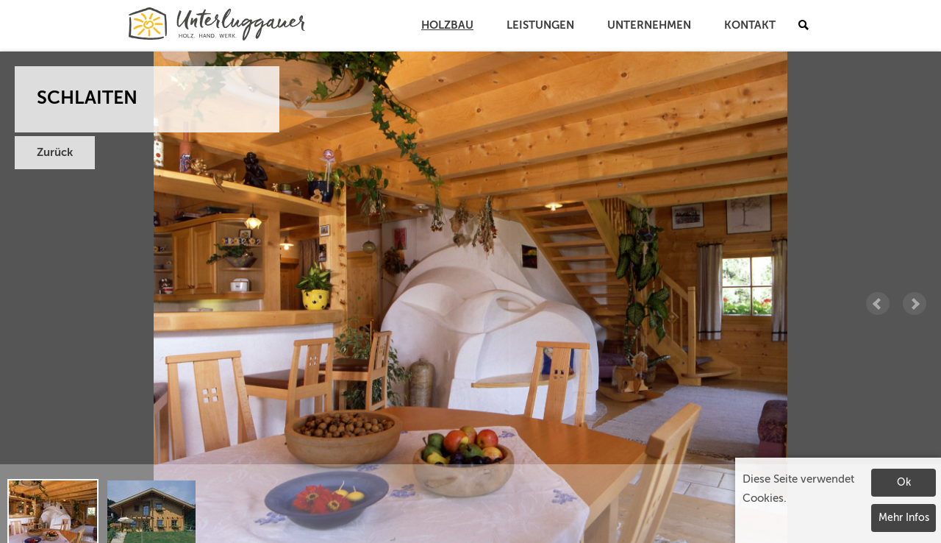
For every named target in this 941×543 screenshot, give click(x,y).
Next (914, 304)
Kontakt (750, 25)
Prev (878, 304)
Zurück (55, 152)
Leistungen (540, 25)
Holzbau (447, 25)
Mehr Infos (904, 518)
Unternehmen (649, 25)
